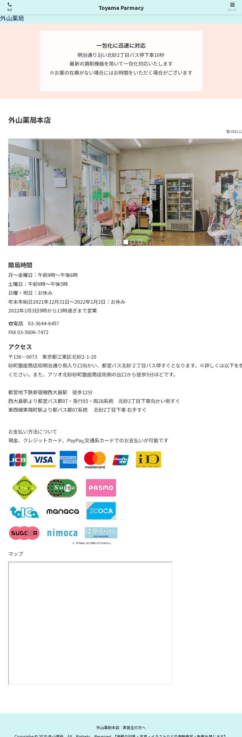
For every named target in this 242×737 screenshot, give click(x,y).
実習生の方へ (135, 720)
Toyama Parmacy (121, 7)
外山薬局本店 (106, 720)
